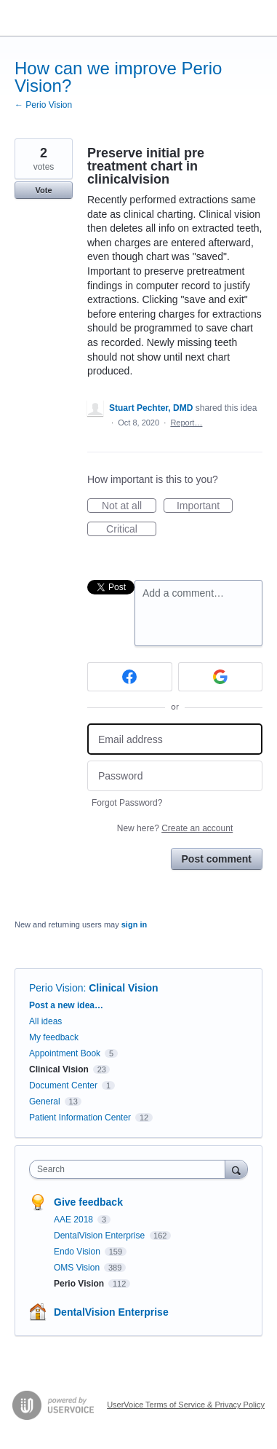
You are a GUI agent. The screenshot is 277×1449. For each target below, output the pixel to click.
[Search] (236, 1169)
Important (205, 506)
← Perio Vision (43, 105)
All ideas (45, 1021)
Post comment (217, 859)
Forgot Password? (127, 803)
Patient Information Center (80, 1117)
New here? (175, 828)
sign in (134, 924)
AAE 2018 (74, 1219)
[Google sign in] (220, 676)
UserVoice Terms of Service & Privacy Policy (186, 1404)
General (44, 1101)
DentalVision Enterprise (101, 1235)
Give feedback (88, 1202)
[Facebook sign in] (129, 676)
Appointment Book (64, 1053)
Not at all (129, 506)
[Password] (174, 776)
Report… (186, 422)
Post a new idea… (66, 1005)
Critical (131, 529)
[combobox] (130, 1169)
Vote (43, 190)
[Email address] (174, 739)
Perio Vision (56, 988)
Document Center (63, 1085)
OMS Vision (78, 1268)
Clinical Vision (123, 988)
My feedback (54, 1037)
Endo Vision (78, 1251)
